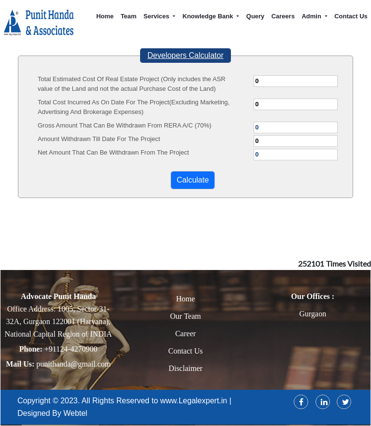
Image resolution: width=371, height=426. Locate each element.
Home (105, 16)
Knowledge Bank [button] (209, 16)
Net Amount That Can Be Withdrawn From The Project (113, 152)
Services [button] (157, 16)
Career (185, 333)
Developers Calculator (185, 55)
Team (129, 16)
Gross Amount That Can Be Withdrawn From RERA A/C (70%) (125, 125)
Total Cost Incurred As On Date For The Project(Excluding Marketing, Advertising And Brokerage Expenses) (133, 107)
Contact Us (351, 16)
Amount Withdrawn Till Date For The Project (99, 138)
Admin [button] (312, 16)
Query (255, 16)
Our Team (185, 316)
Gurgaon (312, 314)
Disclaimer (185, 368)
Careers (283, 16)
